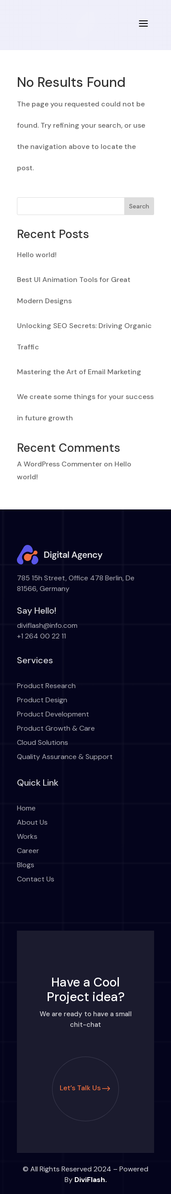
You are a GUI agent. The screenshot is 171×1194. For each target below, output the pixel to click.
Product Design (42, 700)
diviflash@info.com (47, 625)
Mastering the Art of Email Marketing (79, 371)
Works (27, 836)
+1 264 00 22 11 (41, 636)
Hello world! (37, 254)
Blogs (25, 864)
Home (26, 808)
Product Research (46, 685)
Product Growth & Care (56, 728)
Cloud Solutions (42, 742)
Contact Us (35, 879)
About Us (32, 822)
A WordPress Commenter (59, 464)
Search (139, 206)
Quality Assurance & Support (65, 756)
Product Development (53, 714)
